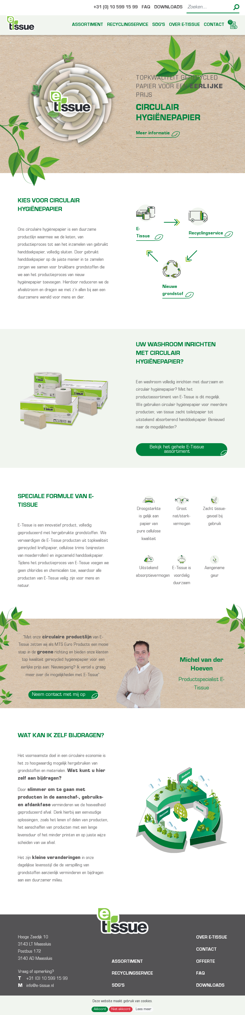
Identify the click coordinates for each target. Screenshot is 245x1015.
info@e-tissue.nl (40, 985)
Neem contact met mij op (65, 695)
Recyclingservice (127, 25)
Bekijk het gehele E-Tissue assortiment (188, 449)
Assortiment (87, 25)
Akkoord (100, 1009)
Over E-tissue (184, 25)
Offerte (205, 962)
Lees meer (143, 1009)
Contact (214, 25)
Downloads (168, 7)
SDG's (158, 25)
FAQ (146, 7)
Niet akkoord (120, 1009)
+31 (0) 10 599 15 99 (116, 7)
